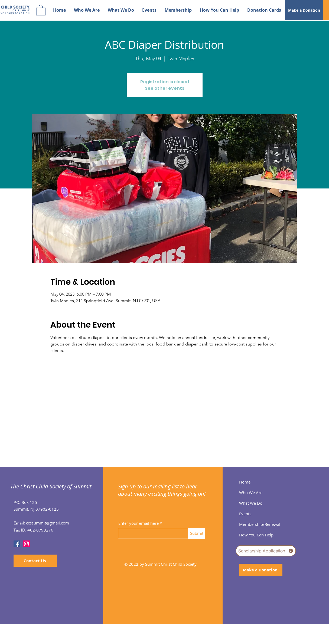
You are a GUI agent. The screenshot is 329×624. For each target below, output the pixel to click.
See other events (164, 88)
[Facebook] (17, 543)
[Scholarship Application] (266, 550)
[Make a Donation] (304, 10)
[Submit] (196, 533)
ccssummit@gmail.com (47, 523)
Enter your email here (138, 523)
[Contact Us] (35, 561)
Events (245, 513)
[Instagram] (26, 543)
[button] (40, 9)
